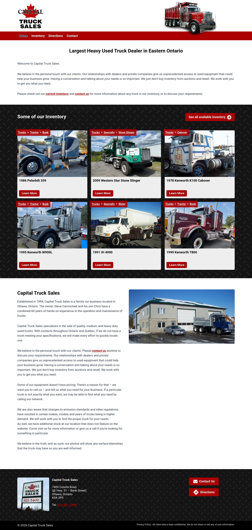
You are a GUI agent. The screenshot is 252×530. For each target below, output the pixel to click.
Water (121, 204)
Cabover (182, 132)
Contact (72, 36)
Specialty (109, 132)
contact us (82, 94)
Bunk (45, 132)
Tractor (34, 132)
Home (23, 36)
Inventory (38, 36)
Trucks (22, 132)
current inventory (57, 94)
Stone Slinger (126, 132)
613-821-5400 (67, 505)
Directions (55, 36)
